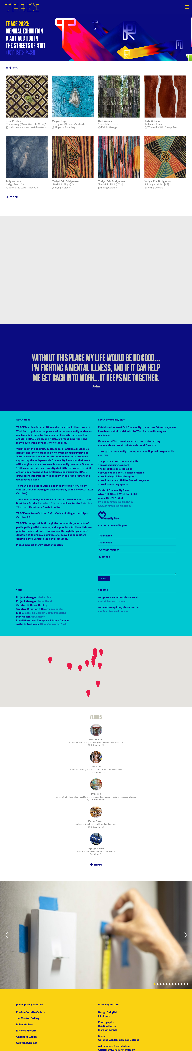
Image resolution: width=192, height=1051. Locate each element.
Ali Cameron (37, 617)
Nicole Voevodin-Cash (53, 624)
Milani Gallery (24, 1024)
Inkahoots (57, 609)
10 (181, 984)
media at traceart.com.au (113, 611)
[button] (101, 652)
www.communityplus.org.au (114, 506)
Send (104, 579)
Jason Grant (44, 601)
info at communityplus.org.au (115, 502)
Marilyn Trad (44, 597)
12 (187, 984)
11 (184, 984)
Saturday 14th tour (49, 503)
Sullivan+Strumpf (26, 1043)
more (12, 197)
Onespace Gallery (26, 1037)
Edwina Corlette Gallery (30, 1012)
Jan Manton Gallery (27, 1018)
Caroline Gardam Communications (45, 613)
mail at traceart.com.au (112, 601)
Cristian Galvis (107, 1026)
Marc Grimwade (107, 1030)
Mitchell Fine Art (26, 1030)
